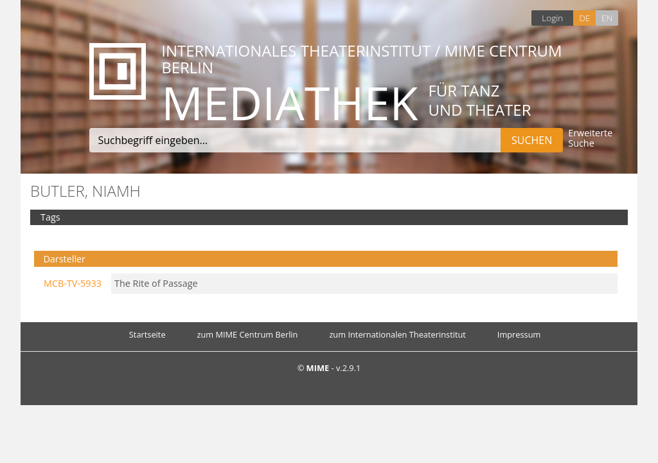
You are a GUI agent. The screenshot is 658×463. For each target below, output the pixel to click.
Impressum (519, 334)
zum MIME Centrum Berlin (247, 334)
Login (552, 18)
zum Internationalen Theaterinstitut (397, 334)
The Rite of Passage (156, 283)
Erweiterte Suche (590, 138)
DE (584, 18)
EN (606, 18)
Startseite (147, 334)
